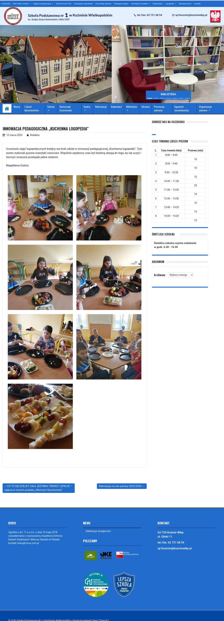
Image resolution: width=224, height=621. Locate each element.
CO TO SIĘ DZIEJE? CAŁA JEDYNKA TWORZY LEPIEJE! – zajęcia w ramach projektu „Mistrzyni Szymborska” (38, 488)
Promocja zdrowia (159, 108)
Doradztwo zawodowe (83, 4)
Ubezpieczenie (185, 4)
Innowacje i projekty (139, 4)
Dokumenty (157, 4)
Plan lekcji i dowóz (21, 4)
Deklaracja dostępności (98, 531)
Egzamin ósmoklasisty (181, 108)
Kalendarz (116, 106)
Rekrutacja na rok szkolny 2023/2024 (120, 486)
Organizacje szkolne (205, 108)
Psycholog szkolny (103, 4)
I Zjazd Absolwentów (31, 108)
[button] (120, 64)
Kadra (87, 106)
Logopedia (170, 4)
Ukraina (145, 106)
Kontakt (197, 4)
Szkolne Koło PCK (63, 4)
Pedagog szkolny (121, 4)
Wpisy (16, 106)
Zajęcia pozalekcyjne (42, 4)
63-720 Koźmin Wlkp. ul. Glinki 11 (171, 534)
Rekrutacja (101, 106)
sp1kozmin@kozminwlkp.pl (191, 15)
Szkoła (50, 106)
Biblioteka (131, 106)
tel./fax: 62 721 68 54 (149, 15)
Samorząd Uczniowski (66, 108)
